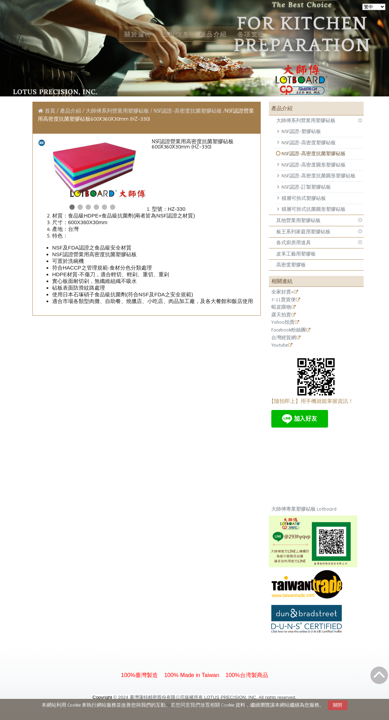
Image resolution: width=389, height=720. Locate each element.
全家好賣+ (282, 292)
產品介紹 (71, 111)
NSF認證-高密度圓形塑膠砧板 (314, 165)
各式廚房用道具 (293, 242)
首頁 (50, 111)
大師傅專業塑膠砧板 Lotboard (303, 509)
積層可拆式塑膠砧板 (304, 198)
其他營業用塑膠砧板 (298, 220)
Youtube (279, 345)
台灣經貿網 (283, 337)
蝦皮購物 (281, 307)
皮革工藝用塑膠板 (296, 254)
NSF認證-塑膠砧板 (301, 131)
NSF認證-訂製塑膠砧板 (306, 187)
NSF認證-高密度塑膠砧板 (309, 142)
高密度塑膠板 (291, 264)
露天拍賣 (281, 314)
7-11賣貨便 (283, 299)
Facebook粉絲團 (288, 330)
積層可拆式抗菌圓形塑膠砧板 (314, 209)
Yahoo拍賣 (283, 322)
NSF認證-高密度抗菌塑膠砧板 (314, 153)
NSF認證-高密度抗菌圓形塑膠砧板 (319, 175)
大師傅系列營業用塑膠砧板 (305, 120)
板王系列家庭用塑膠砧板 (303, 231)
